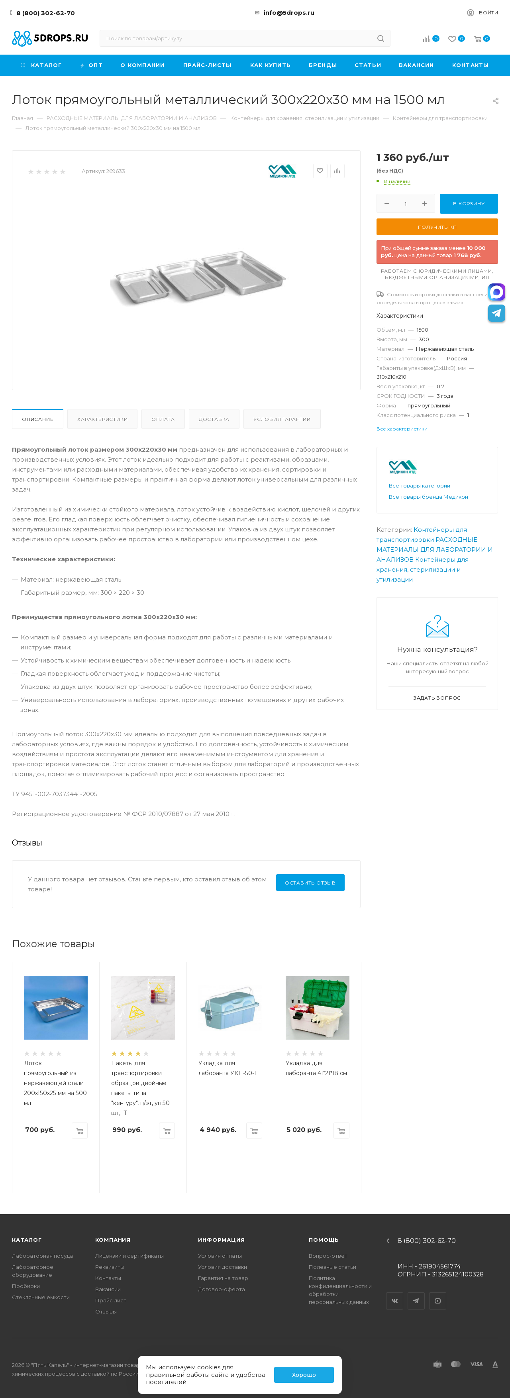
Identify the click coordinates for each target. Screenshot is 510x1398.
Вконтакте (394, 1294)
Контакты (108, 1278)
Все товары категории (419, 485)
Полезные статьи (332, 1267)
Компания (113, 1240)
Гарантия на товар (223, 1278)
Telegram (416, 1294)
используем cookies (189, 1367)
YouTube (438, 1294)
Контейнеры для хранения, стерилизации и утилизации (423, 569)
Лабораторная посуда (42, 1255)
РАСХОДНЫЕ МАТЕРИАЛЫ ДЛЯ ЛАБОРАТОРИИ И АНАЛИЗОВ (435, 549)
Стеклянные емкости (41, 1297)
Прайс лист (110, 1300)
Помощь (324, 1240)
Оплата (163, 419)
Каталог (27, 1240)
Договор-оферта (221, 1289)
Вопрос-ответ (328, 1255)
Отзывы (106, 1311)
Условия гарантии (282, 419)
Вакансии (108, 1289)
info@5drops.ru (289, 12)
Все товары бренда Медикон (428, 497)
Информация (221, 1240)
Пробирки (26, 1286)
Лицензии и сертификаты (129, 1255)
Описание (37, 419)
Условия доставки (222, 1267)
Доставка (214, 419)
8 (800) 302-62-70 (45, 13)
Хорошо (304, 1374)
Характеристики (102, 419)
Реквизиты (109, 1267)
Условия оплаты (220, 1255)
